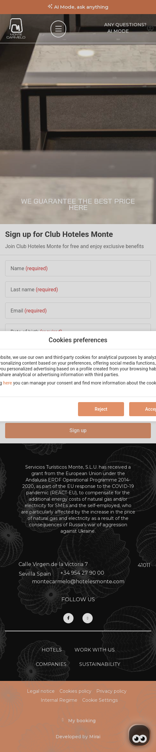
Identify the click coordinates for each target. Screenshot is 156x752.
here (7, 382)
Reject (101, 409)
